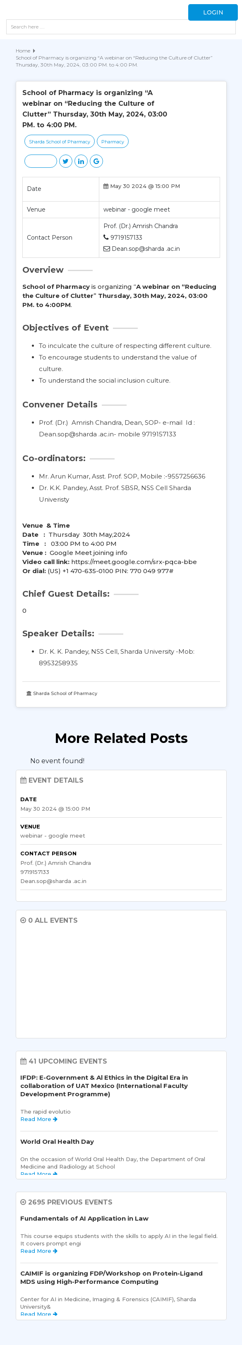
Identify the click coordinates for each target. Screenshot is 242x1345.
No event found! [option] (57, 761)
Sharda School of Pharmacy (59, 142)
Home (23, 51)
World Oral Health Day (57, 1141)
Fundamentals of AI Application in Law (84, 1218)
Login (213, 12)
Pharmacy (112, 142)
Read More (39, 1119)
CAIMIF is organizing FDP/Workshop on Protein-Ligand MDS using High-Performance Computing (111, 1277)
